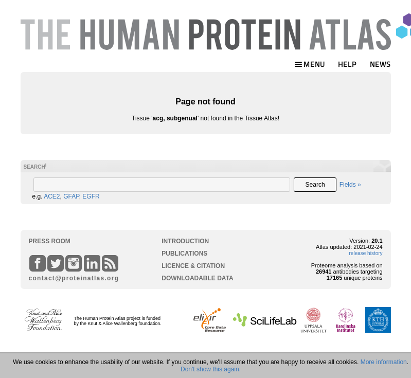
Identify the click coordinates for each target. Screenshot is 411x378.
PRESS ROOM (49, 241)
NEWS (380, 64)
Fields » (350, 184)
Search (315, 184)
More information (384, 362)
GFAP (71, 196)
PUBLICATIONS (184, 253)
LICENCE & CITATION (193, 265)
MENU (309, 64)
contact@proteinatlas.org (70, 278)
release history (366, 253)
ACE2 (52, 196)
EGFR (90, 196)
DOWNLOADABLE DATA (198, 278)
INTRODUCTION (185, 241)
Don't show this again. (211, 369)
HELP (347, 64)
